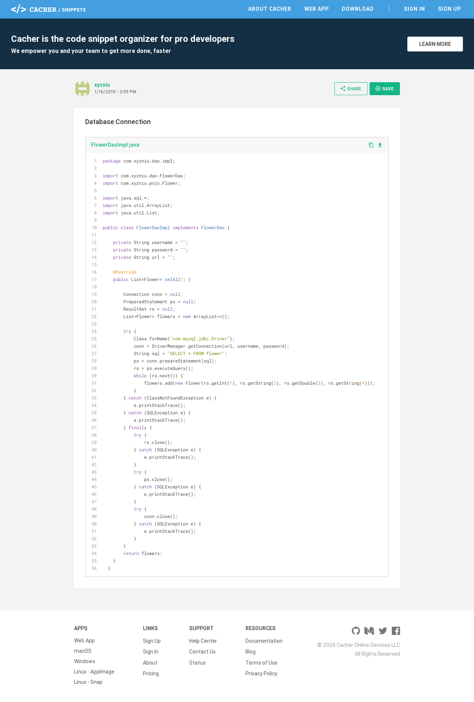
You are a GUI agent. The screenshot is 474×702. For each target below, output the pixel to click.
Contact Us (202, 651)
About (150, 661)
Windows (84, 661)
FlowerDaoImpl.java (115, 144)
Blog (251, 651)
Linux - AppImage (94, 671)
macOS (82, 651)
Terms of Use (261, 661)
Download (358, 9)
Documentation (264, 640)
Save (384, 88)
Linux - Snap (88, 682)
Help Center (203, 640)
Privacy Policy (261, 671)
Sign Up (449, 9)
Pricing (151, 671)
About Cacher (269, 9)
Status (197, 661)
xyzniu (102, 84)
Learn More (435, 44)
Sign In (414, 9)
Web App (316, 9)
